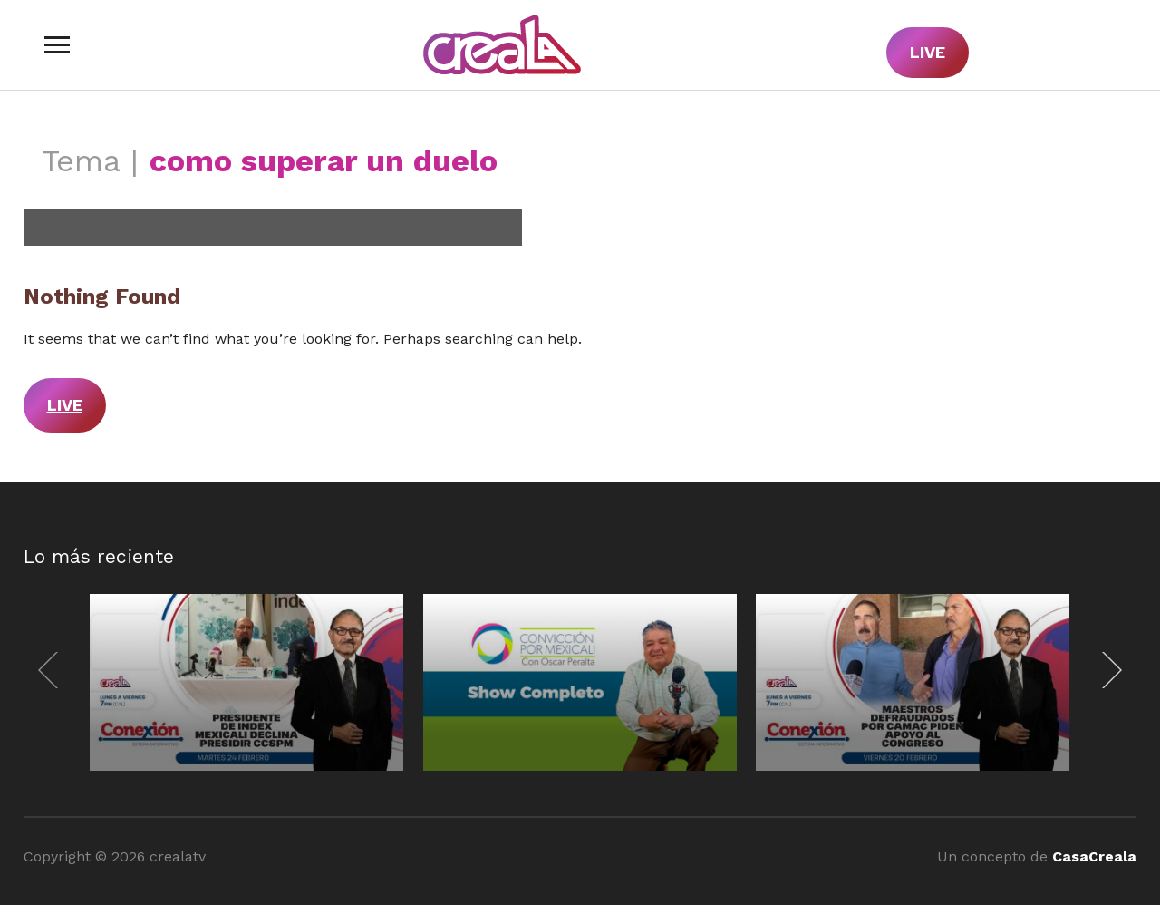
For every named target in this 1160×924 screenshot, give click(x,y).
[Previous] (52, 670)
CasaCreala (1094, 856)
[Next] (1107, 670)
